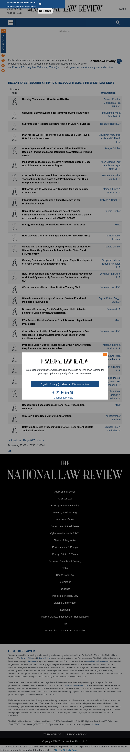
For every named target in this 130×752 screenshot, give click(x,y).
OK (40, 4)
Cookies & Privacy (63, 397)
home (71, 392)
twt (58, 392)
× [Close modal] (105, 354)
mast (62, 392)
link (67, 392)
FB (53, 392)
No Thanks (45, 10)
